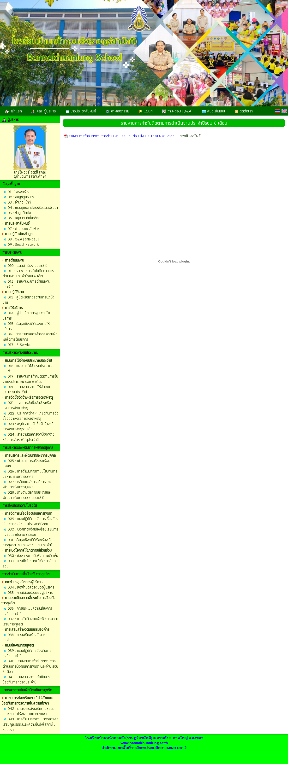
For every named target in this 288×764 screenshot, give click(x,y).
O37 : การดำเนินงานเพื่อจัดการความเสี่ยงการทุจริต (30, 621)
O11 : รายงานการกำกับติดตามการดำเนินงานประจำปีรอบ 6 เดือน (28, 273)
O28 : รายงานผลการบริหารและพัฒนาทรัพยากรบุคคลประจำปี (27, 495)
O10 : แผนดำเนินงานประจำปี (27, 265)
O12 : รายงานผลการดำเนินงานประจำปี (26, 284)
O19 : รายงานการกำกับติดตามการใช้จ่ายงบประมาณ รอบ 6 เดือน (30, 379)
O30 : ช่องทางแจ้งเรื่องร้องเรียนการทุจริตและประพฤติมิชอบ (31, 531)
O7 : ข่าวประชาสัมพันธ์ (23, 229)
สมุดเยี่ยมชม (213, 111)
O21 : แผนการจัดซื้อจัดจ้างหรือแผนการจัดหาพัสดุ (27, 405)
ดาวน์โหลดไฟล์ (190, 136)
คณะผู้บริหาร (43, 111)
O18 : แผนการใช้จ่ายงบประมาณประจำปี (27, 368)
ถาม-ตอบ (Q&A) (177, 111)
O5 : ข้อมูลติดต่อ (19, 213)
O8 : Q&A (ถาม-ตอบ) (23, 239)
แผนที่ (146, 111)
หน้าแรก (13, 111)
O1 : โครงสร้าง (18, 192)
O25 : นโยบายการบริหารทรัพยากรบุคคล (29, 463)
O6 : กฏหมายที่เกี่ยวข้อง (24, 218)
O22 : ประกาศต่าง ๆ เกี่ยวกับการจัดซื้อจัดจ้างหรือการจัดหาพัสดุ (31, 415)
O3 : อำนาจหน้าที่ (19, 202)
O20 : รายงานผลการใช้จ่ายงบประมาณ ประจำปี (26, 389)
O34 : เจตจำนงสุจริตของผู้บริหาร (30, 587)
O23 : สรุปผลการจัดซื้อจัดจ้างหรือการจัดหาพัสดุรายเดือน (29, 426)
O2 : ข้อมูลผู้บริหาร (20, 197)
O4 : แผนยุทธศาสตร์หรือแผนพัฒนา (32, 207)
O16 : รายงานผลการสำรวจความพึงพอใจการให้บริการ (30, 336)
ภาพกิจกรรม (117, 111)
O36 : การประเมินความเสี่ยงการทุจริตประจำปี (27, 611)
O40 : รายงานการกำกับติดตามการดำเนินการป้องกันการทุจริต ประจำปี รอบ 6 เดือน (30, 666)
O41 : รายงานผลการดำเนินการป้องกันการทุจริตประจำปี (26, 679)
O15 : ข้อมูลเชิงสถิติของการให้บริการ (26, 326)
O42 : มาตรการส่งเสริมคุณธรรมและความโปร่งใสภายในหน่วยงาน (28, 711)
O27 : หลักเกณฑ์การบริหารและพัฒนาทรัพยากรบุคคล (27, 484)
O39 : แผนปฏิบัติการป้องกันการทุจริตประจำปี (27, 653)
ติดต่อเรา (243, 111)
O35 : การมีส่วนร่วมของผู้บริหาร (30, 592)
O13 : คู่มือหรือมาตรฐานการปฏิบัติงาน (28, 299)
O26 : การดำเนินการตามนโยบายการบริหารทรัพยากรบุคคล (30, 473)
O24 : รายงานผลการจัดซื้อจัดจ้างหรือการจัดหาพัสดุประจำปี (28, 437)
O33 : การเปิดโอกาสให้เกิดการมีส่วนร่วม (30, 563)
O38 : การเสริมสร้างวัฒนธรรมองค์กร (27, 637)
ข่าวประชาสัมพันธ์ (81, 111)
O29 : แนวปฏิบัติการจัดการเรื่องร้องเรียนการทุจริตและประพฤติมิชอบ (30, 521)
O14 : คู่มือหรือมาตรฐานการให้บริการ (26, 315)
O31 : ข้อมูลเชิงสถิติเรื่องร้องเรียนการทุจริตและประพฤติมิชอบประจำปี (28, 542)
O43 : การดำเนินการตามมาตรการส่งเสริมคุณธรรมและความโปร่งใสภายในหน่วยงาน (30, 724)
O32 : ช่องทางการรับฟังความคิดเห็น (32, 556)
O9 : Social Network (23, 244)
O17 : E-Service (19, 345)
